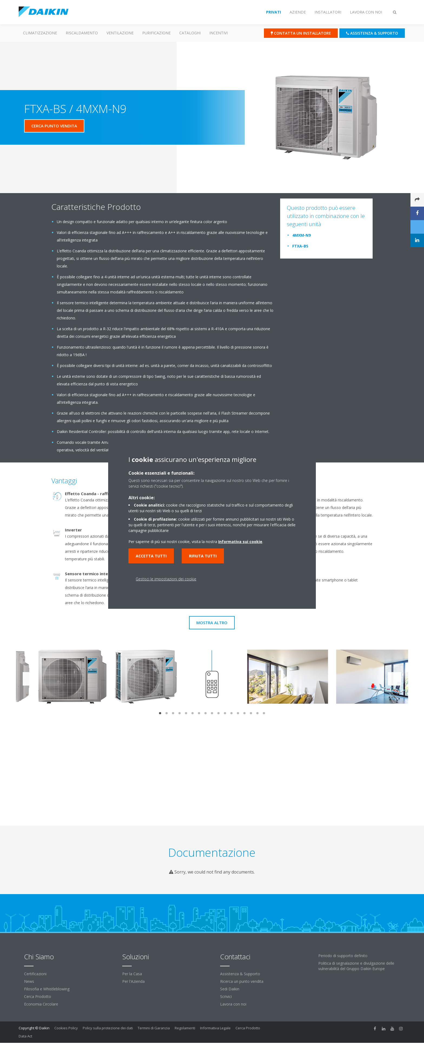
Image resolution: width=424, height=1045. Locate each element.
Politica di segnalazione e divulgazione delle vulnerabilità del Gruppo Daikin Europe (356, 966)
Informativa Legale (215, 1028)
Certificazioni (35, 973)
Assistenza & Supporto (240, 973)
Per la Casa (132, 973)
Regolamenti (185, 1028)
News (29, 981)
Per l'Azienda (133, 981)
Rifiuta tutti (203, 555)
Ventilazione (120, 32)
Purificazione (156, 32)
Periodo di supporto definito (342, 955)
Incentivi (218, 32)
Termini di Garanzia (154, 1028)
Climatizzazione (40, 32)
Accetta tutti (151, 555)
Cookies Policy (66, 1028)
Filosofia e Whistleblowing (46, 988)
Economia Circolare (41, 1004)
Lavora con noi (233, 1004)
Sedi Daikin (229, 988)
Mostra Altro (211, 622)
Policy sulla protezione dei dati (108, 1028)
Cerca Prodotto (37, 996)
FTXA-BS (300, 246)
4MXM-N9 (301, 235)
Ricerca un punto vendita (241, 981)
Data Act (25, 1036)
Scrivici (226, 996)
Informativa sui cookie (240, 541)
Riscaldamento (82, 32)
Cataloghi (190, 32)
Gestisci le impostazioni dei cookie (166, 578)
